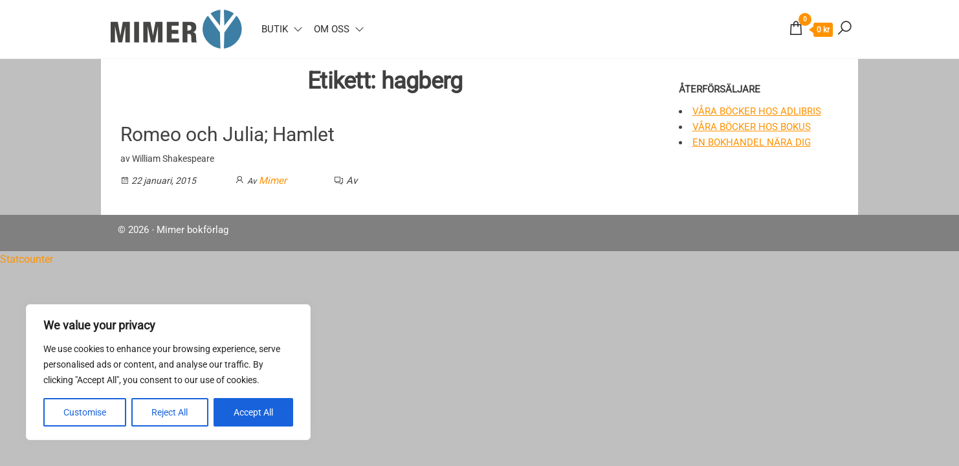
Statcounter (26, 259)
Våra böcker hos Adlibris (756, 111)
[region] (168, 372)
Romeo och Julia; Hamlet (227, 134)
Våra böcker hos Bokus (751, 127)
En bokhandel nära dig (751, 142)
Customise (84, 412)
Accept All (253, 412)
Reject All (169, 412)
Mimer (273, 180)
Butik (274, 29)
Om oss (331, 29)
